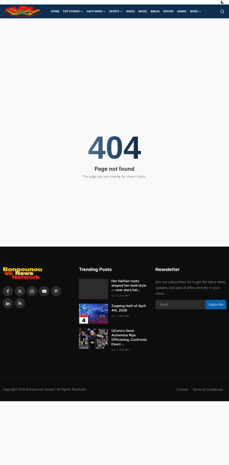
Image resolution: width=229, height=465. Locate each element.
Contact (182, 389)
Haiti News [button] (96, 11)
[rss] (20, 303)
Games (182, 11)
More (195, 11)
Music (142, 11)
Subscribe (215, 304)
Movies (168, 11)
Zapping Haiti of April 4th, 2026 (128, 308)
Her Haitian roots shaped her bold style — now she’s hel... (128, 285)
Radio (130, 11)
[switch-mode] (223, 2)
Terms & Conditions (208, 389)
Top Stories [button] (73, 11)
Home (55, 11)
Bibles (155, 11)
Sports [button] (116, 11)
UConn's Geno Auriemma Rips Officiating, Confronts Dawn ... (129, 337)
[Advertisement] (114, 54)
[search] (222, 11)
